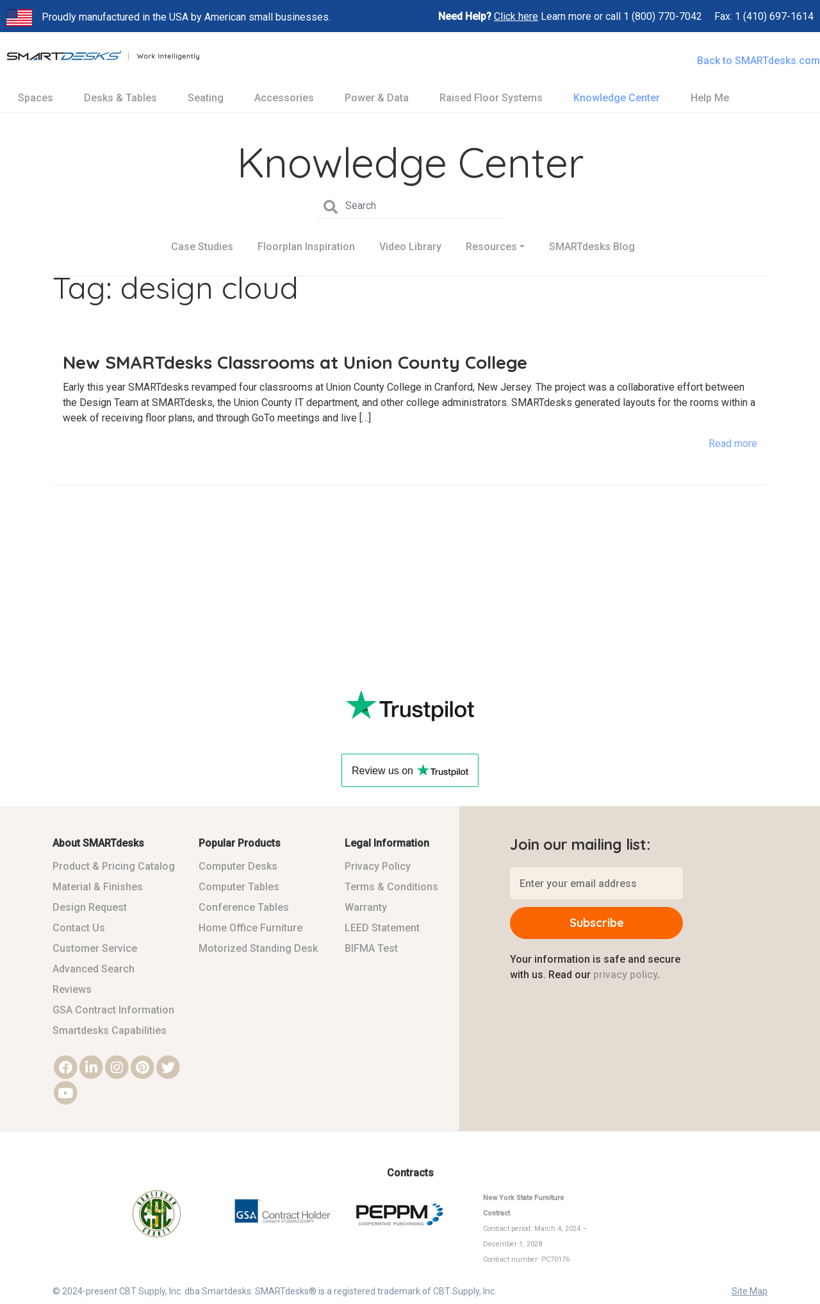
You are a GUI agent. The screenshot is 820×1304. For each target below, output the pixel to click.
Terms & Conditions (391, 887)
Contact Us (79, 928)
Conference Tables (244, 907)
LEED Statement (382, 928)
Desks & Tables (120, 98)
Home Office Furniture (250, 928)
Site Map (749, 1291)
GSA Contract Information (113, 1010)
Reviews (72, 989)
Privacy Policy (378, 866)
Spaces (35, 98)
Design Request (90, 907)
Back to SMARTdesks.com (758, 61)
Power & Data (377, 98)
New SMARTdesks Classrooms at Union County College (295, 362)
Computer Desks (238, 866)
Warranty (366, 907)
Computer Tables (239, 887)
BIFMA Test (371, 948)
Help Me (710, 98)
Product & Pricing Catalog (114, 866)
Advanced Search (94, 969)
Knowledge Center (616, 98)
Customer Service (95, 948)
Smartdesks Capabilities (110, 1030)
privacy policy (625, 975)
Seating (206, 98)
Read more (733, 443)
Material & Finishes (98, 887)
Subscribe (597, 922)
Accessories (284, 98)
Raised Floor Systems (491, 98)
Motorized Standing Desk (258, 948)
